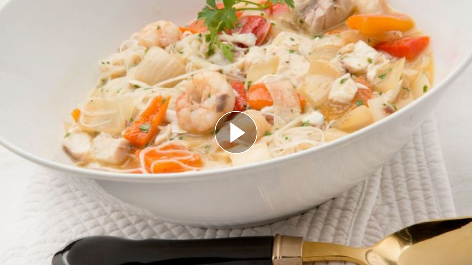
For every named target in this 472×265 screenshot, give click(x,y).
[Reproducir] (236, 132)
